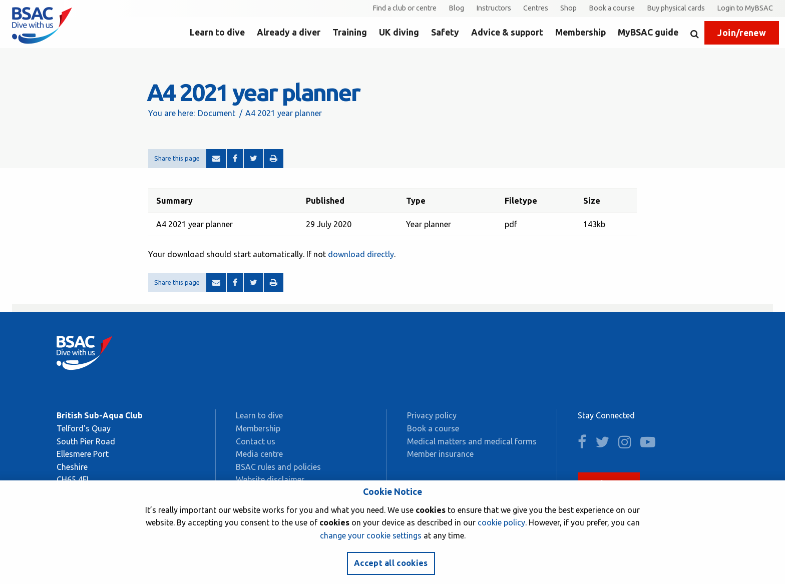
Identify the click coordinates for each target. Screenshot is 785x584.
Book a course (612, 8)
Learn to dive (217, 32)
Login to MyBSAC (745, 8)
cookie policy (501, 522)
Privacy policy (432, 415)
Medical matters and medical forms (472, 441)
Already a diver (288, 32)
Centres (535, 8)
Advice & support (507, 32)
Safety (445, 32)
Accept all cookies (391, 562)
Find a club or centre (404, 8)
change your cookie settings (371, 535)
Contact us (255, 441)
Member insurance (440, 453)
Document (216, 113)
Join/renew (741, 33)
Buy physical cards (676, 8)
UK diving (399, 32)
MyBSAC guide (648, 32)
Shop (568, 8)
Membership (580, 32)
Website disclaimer (270, 479)
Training (349, 32)
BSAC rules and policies (278, 466)
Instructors (493, 8)
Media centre (259, 453)
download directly (361, 254)
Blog (456, 8)
